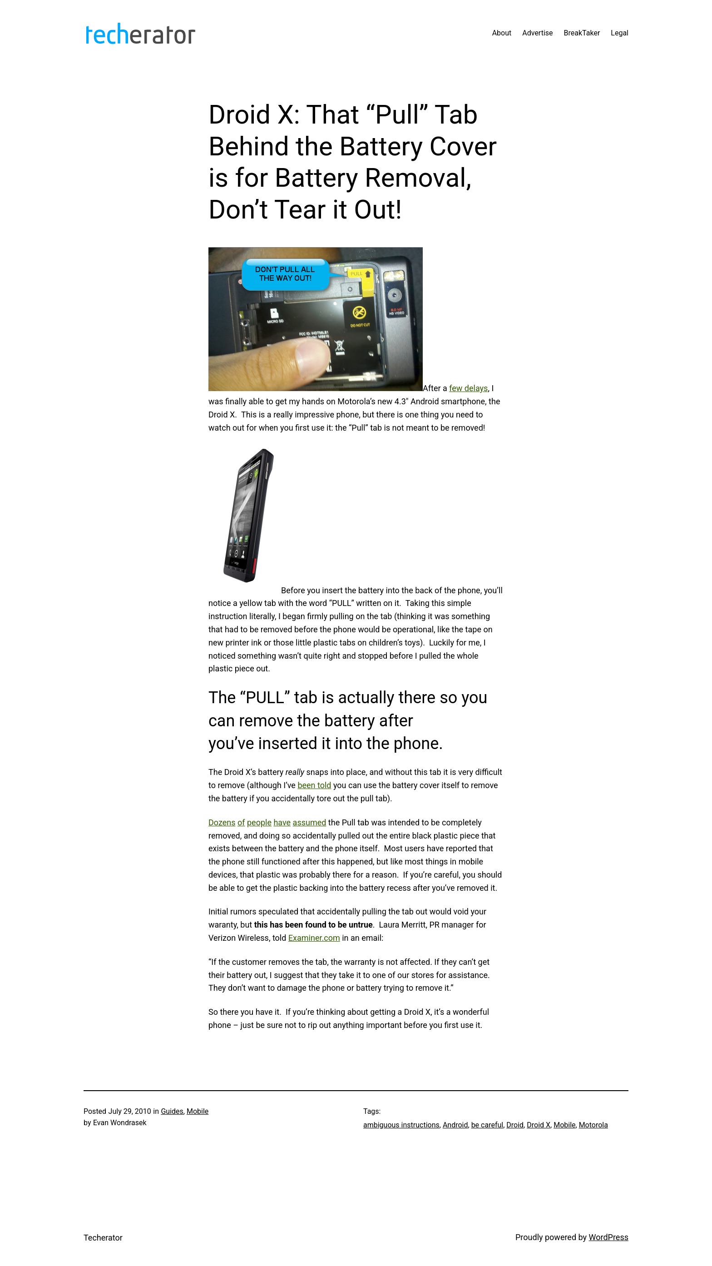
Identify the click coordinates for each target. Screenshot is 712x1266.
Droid (515, 1125)
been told (314, 785)
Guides (172, 1111)
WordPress (608, 1237)
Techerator (103, 1237)
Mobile (197, 1111)
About (502, 33)
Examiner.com (314, 938)
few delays (468, 388)
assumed (309, 822)
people (259, 822)
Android (455, 1125)
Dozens (222, 822)
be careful (487, 1125)
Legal (619, 33)
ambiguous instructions (401, 1125)
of (241, 822)
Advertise (537, 33)
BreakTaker (582, 33)
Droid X (538, 1125)
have (282, 822)
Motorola (593, 1125)
